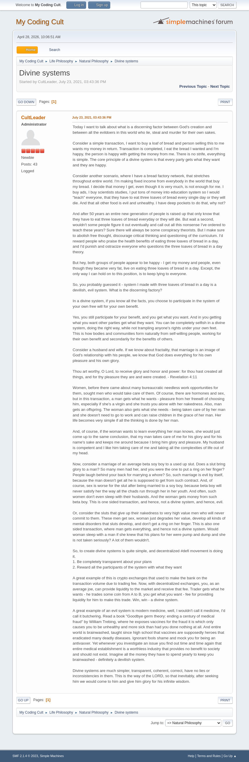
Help (191, 756)
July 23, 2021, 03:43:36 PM (91, 117)
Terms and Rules (209, 756)
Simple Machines (52, 756)
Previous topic (193, 86)
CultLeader (33, 117)
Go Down (26, 102)
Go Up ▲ (229, 756)
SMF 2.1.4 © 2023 (25, 756)
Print (225, 102)
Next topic (220, 86)
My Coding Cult (40, 22)
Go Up (23, 700)
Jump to (157, 723)
